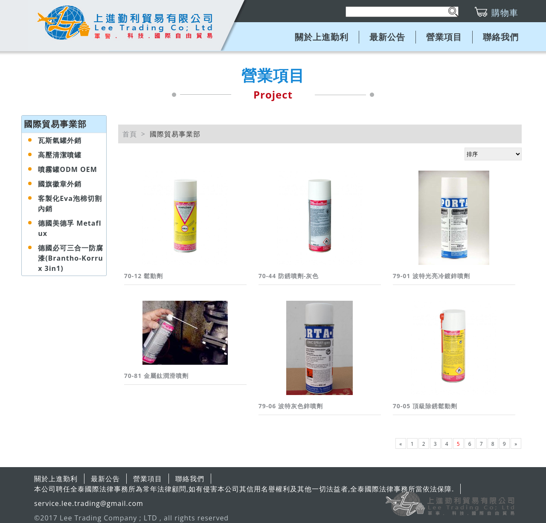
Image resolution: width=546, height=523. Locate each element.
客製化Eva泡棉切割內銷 (70, 203)
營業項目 (444, 37)
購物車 (504, 12)
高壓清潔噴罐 (59, 155)
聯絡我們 (501, 37)
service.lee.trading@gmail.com (88, 503)
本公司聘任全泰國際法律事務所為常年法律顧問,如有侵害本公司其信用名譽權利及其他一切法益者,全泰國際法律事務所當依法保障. (244, 489)
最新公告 (387, 37)
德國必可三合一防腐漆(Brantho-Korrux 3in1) (70, 258)
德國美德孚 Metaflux (69, 228)
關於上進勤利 (322, 37)
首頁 (129, 134)
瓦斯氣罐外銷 (59, 140)
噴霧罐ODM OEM (67, 169)
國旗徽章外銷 (59, 184)
